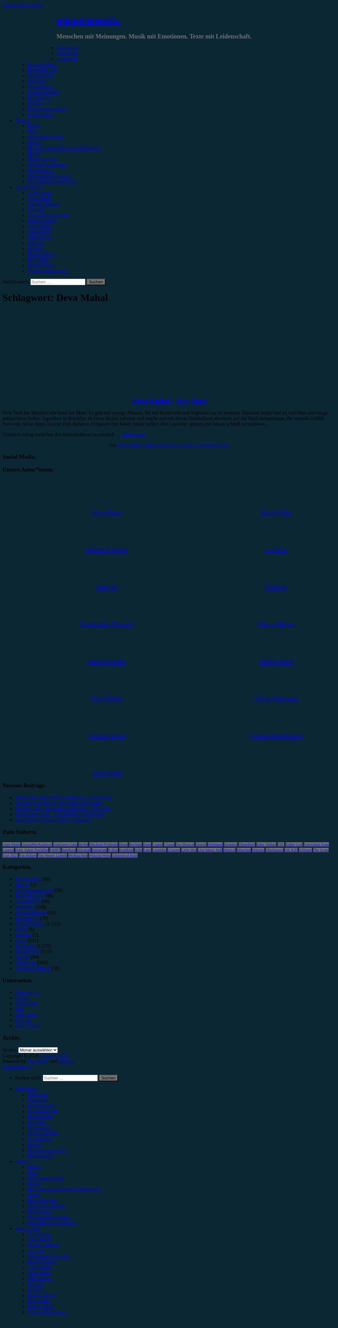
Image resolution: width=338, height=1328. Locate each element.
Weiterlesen (133, 434)
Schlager (305, 850)
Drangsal (230, 844)
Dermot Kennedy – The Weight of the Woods (60, 814)
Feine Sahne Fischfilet (31, 850)
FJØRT (55, 850)
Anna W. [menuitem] (36, 1250)
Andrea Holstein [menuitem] (43, 1245)
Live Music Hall (210, 850)
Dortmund (215, 844)
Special (34, 103)
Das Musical (185, 844)
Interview (36, 81)
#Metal (34, 142)
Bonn (147, 844)
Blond (123, 844)
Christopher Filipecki (48, 215)
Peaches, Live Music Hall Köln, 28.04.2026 (58, 803)
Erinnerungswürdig (46, 109)
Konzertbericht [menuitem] (42, 1105)
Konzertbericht (42, 64)
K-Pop (113, 850)
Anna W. (36, 209)
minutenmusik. (88, 20)
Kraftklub (126, 850)
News (20, 940)
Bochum (135, 844)
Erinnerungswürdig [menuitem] (46, 1150)
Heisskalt (84, 850)
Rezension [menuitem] (37, 1094)
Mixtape (23, 934)
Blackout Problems (103, 844)
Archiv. (9, 1049)
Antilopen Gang (65, 844)
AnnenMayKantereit (37, 844)
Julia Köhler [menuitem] (39, 1278)
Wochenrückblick (32, 968)
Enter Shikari (266, 844)
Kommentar (39, 97)
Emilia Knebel (41, 220)
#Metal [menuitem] (34, 1183)
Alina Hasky (39, 198)
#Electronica (39, 170)
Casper (157, 844)
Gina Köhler (39, 226)
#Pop (32, 131)
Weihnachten (78, 855)
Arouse (65, 1061)
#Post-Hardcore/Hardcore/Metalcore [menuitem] (63, 1189)
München (244, 850)
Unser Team (39, 192)
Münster (258, 850)
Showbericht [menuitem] (39, 1116)
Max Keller (38, 259)
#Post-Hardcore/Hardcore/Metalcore (63, 148)
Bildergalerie (40, 114)
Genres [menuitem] (22, 1161)
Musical (229, 850)
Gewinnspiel (39, 86)
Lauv (147, 850)
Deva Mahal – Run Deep (169, 400)
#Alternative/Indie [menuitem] (45, 1178)
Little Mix (188, 850)
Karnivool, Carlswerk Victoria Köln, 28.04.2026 (63, 797)
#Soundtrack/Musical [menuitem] (48, 1217)
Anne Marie (11, 844)
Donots (201, 844)
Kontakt (23, 1020)
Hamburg (69, 850)
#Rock (33, 125)
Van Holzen (28, 855)
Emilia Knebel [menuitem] (41, 1261)
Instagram (99, 850)
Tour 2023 (10, 855)
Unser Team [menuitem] (39, 1234)
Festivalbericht (42, 70)
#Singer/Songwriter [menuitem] (46, 1206)
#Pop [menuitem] (32, 1172)
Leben (21, 929)
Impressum (26, 1003)
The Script (321, 850)
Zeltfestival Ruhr (124, 855)
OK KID (291, 850)
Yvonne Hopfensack (47, 270)
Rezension (66, 53)
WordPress (38, 1061)
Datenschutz (27, 992)
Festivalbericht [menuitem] (42, 1111)
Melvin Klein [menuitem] (40, 1306)
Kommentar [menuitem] (39, 1139)
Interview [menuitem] (36, 1122)
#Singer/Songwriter (46, 164)
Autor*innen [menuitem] (27, 1228)
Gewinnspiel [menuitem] (39, 1128)
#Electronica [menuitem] (39, 1211)
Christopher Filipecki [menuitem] (48, 1256)
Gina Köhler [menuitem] (39, 1267)
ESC (280, 844)
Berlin (83, 844)
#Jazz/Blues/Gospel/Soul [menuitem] (52, 1222)
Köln (138, 850)
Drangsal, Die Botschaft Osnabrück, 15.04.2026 (62, 808)
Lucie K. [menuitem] (36, 1284)
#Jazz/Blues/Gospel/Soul (52, 181)
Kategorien (67, 47)
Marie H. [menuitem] (36, 1289)
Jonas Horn (38, 231)
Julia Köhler (39, 237)
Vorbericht (66, 58)
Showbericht (39, 75)
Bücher (22, 884)
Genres (22, 120)
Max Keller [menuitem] (38, 1301)
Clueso (169, 844)
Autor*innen (27, 187)
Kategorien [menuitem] (26, 1088)
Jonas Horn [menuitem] (38, 1273)
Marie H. (36, 248)
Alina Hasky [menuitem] (39, 1239)
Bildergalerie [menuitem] (40, 1155)
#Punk (33, 153)
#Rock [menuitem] (33, 1167)
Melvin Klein (40, 265)
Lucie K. (36, 243)
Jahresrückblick (42, 92)
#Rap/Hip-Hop (42, 159)
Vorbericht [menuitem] (37, 1100)
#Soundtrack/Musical (48, 176)
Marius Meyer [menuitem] (41, 1295)
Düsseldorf (247, 844)
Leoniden (159, 850)
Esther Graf (294, 844)
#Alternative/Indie (45, 136)
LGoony (174, 850)
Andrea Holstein (43, 203)
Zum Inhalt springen (22, 5)
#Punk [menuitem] (33, 1194)
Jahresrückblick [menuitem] (42, 1133)
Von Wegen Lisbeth (52, 855)
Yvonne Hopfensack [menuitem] (47, 1312)
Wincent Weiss (100, 855)
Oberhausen (274, 850)
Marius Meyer (41, 254)
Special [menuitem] (34, 1144)
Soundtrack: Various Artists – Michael (53, 819)
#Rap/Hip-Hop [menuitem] (42, 1200)
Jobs (19, 1008)
